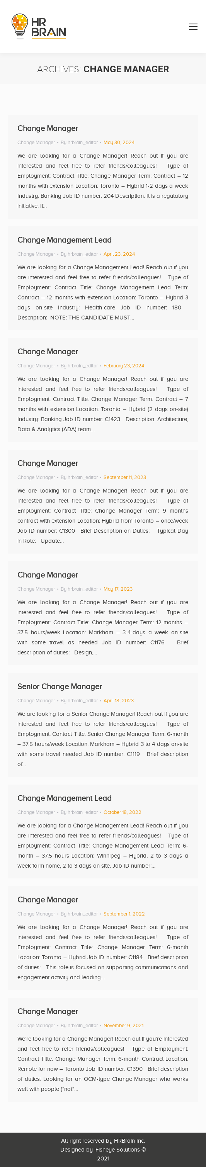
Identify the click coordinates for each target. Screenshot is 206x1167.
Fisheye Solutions (117, 1150)
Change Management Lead (64, 240)
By (79, 142)
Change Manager (47, 128)
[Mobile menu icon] (193, 27)
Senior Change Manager (59, 686)
